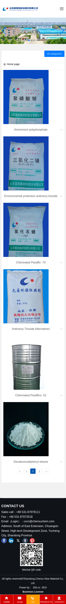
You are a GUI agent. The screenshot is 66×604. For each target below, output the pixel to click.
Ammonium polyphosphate (30, 129)
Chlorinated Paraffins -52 (30, 395)
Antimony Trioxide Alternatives (31, 328)
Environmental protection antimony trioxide (30, 196)
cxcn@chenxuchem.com (39, 521)
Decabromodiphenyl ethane (31, 461)
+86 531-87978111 (28, 512)
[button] (29, 40)
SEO (44, 587)
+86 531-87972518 (21, 516)
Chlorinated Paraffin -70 (31, 262)
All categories (54, 53)
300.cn (36, 587)
